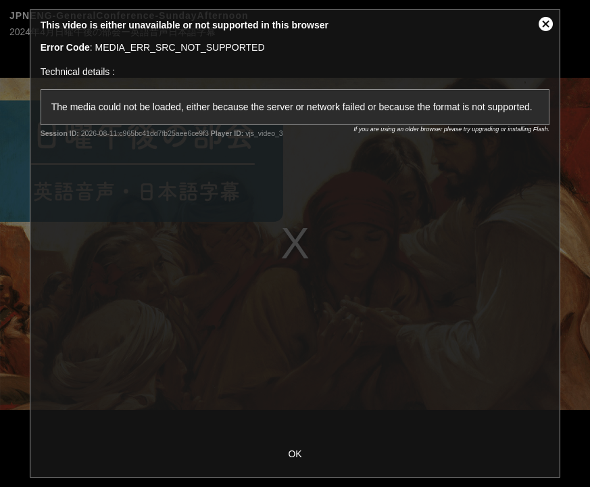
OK (294, 453)
